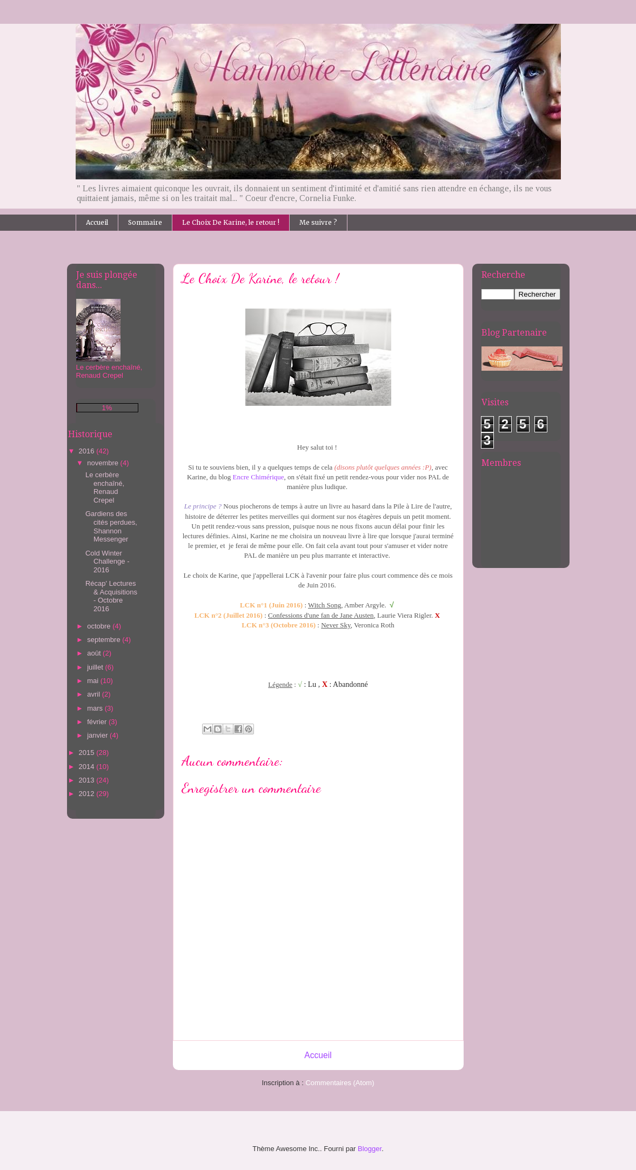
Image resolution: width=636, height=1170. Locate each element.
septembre (104, 640)
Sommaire (145, 222)
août (95, 653)
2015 (88, 752)
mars (96, 708)
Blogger (369, 1149)
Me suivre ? (318, 222)
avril (94, 694)
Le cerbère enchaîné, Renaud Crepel (104, 487)
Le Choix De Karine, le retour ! (230, 222)
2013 (88, 780)
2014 (88, 767)
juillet (96, 667)
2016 (88, 451)
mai (94, 681)
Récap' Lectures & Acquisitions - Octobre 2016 (111, 596)
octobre (99, 626)
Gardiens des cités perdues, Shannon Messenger (111, 526)
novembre (103, 463)
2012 (88, 794)
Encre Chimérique (258, 477)
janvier (98, 735)
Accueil (97, 222)
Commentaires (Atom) (339, 1083)
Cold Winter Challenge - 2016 (107, 561)
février (98, 722)
